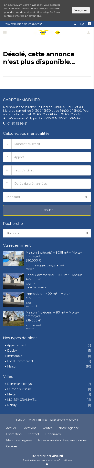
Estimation (14, 434)
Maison (12, 366)
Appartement (17, 345)
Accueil (11, 428)
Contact (33, 434)
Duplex (12, 350)
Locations (29, 428)
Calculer (47, 210)
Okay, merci (81, 10)
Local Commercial (20, 361)
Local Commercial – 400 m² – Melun (54, 275)
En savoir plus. (33, 15)
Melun (11, 394)
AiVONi (57, 456)
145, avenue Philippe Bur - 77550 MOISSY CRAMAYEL (46, 118)
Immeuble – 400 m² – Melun (48, 294)
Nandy (12, 405)
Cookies (11, 446)
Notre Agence (69, 428)
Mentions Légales (19, 440)
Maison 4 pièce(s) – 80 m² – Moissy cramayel (52, 314)
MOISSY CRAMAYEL (21, 400)
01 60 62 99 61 (17, 123)
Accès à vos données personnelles (62, 440)
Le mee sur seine (19, 389)
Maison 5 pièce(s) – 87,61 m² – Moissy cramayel (54, 254)
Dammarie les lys (19, 384)
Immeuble (14, 356)
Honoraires (53, 434)
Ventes (47, 428)
